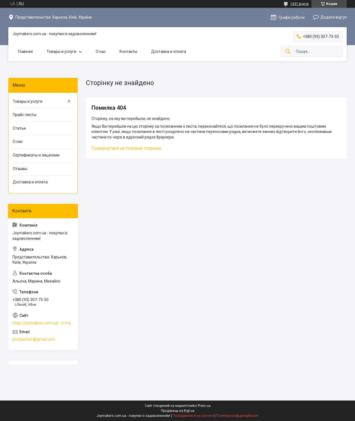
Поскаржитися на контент (193, 416)
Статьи (19, 128)
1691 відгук (299, 4)
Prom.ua (204, 406)
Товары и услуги (61, 51)
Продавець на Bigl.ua (177, 411)
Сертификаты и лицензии (36, 155)
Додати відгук (333, 17)
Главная (25, 51)
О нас (101, 51)
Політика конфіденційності (237, 416)
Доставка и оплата (168, 51)
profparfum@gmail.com (33, 339)
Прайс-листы (24, 114)
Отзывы (20, 168)
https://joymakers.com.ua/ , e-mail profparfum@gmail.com (42, 323)
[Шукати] (288, 51)
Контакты (128, 51)
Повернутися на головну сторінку (126, 148)
